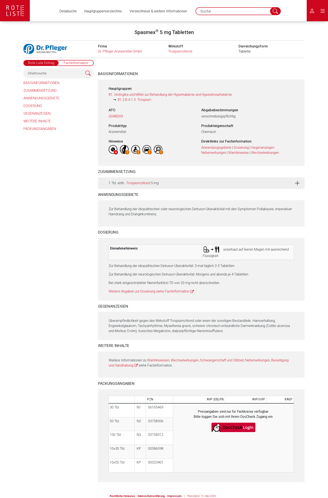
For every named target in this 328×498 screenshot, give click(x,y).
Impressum (174, 496)
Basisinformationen (41, 83)
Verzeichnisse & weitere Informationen (158, 11)
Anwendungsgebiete (41, 98)
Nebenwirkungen (213, 153)
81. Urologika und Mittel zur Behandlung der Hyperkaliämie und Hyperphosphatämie (170, 95)
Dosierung (32, 106)
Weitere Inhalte (37, 121)
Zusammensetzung (40, 90)
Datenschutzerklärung (151, 496)
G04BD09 (116, 116)
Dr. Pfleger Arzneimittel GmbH (120, 51)
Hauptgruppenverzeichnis (103, 11)
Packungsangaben (39, 129)
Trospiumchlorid (180, 51)
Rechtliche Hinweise (122, 496)
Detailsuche (68, 11)
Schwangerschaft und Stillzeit (222, 360)
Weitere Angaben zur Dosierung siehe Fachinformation (149, 291)
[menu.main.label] (322, 10)
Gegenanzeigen (36, 113)
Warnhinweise (238, 153)
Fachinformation (76, 63)
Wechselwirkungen (265, 153)
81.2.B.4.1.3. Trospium (134, 100)
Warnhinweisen (158, 360)
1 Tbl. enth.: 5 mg (134, 183)
